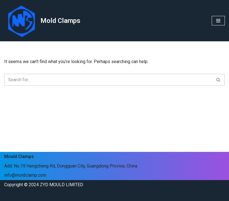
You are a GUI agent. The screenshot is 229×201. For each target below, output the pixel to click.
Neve (9, 195)
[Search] (108, 80)
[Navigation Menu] (218, 20)
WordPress (54, 195)
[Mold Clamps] (42, 20)
